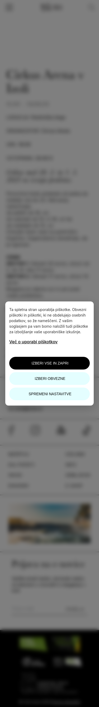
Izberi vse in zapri (49, 363)
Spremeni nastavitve (50, 394)
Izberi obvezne (50, 378)
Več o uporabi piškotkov (33, 341)
